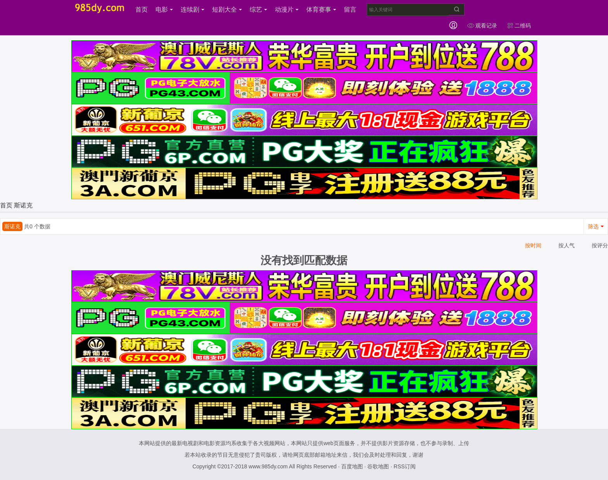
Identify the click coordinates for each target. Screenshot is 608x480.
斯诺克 (23, 205)
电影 (164, 9)
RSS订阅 (405, 466)
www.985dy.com (268, 466)
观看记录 (482, 25)
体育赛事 (321, 9)
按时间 (533, 245)
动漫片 (287, 9)
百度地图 (352, 466)
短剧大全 (227, 9)
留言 (350, 9)
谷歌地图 (378, 466)
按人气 (566, 245)
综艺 (258, 9)
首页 (141, 9)
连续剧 (192, 9)
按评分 (600, 245)
